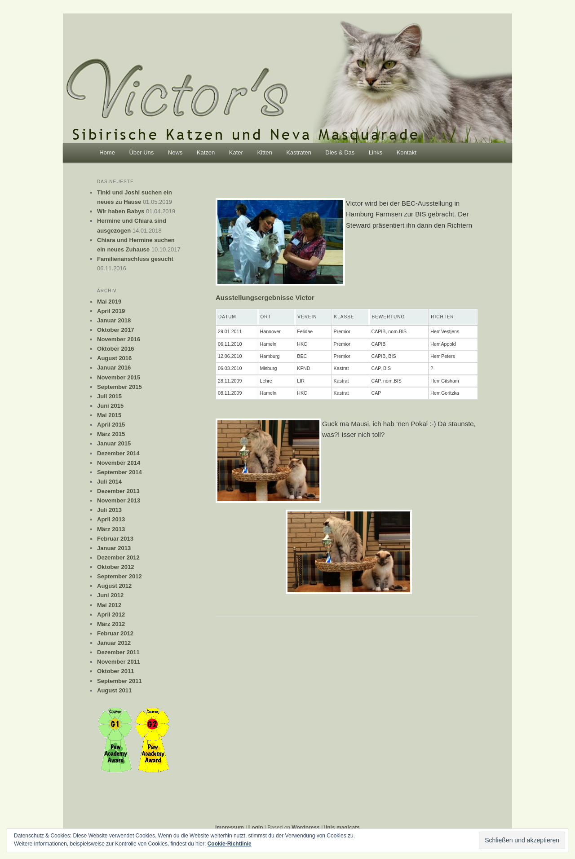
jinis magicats (342, 827)
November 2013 (118, 500)
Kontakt (406, 152)
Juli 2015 (109, 396)
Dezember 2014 (118, 453)
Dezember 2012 (118, 557)
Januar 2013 (114, 548)
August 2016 (114, 358)
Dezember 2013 (118, 491)
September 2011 (119, 681)
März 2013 (111, 529)
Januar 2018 (114, 320)
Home (107, 152)
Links (375, 152)
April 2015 (111, 424)
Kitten (264, 152)
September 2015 (119, 386)
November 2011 (118, 661)
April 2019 (111, 311)
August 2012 (114, 585)
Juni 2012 (110, 595)
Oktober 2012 (115, 567)
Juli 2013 (109, 510)
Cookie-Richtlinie (230, 844)
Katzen (206, 152)
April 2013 (111, 519)
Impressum (229, 827)
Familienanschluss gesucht (135, 258)
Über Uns (141, 152)
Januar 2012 (114, 642)
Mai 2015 (109, 415)
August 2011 (114, 690)
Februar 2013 (115, 538)
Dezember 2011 (118, 652)
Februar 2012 (115, 633)
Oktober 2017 (115, 329)
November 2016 (118, 339)
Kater (236, 152)
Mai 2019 (109, 301)
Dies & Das (339, 152)
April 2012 (111, 614)
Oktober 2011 (115, 671)
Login (255, 827)
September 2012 (119, 576)
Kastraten (298, 152)
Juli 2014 (109, 481)
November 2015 (118, 377)
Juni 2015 (110, 405)
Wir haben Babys (120, 211)
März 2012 (111, 624)
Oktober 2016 (115, 348)
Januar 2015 (114, 443)
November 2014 (118, 462)
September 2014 (119, 472)
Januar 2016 (114, 367)
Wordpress (305, 827)
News (175, 152)
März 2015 (111, 434)
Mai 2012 (109, 605)
